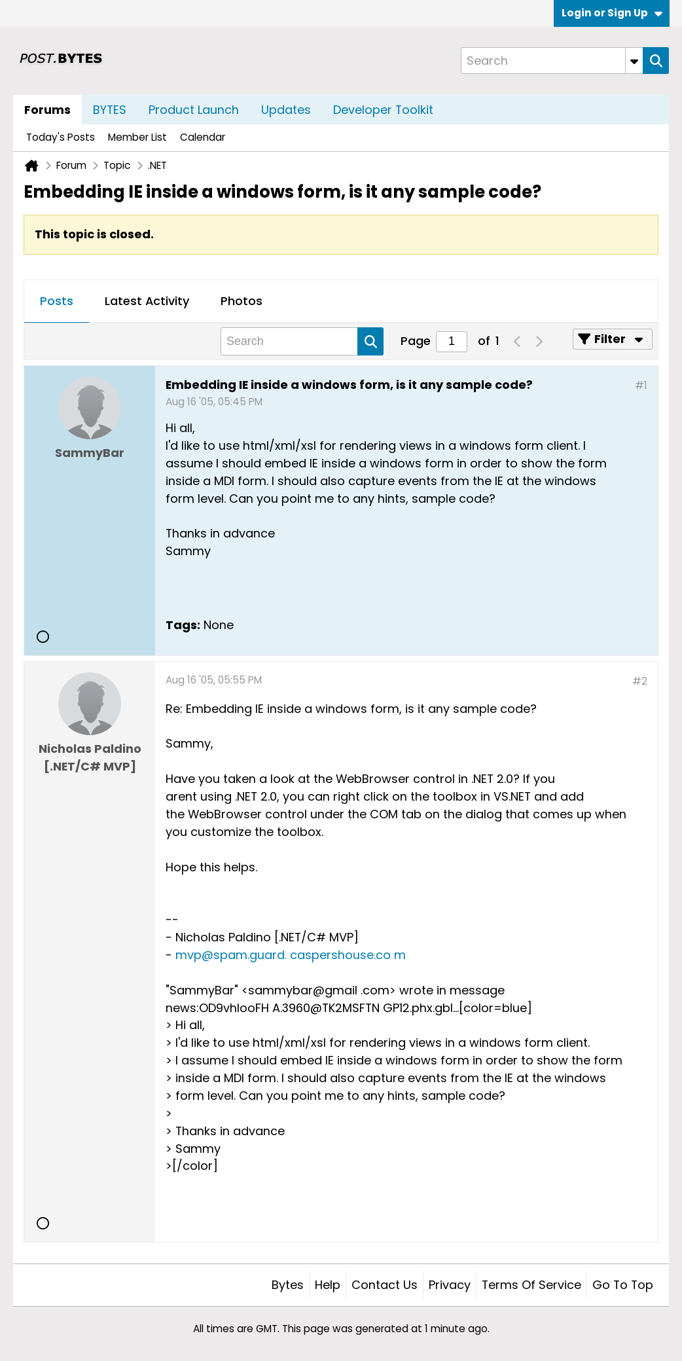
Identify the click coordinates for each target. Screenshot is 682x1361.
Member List (137, 137)
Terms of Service (531, 1285)
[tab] (56, 301)
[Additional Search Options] (634, 60)
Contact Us (384, 1285)
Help (327, 1285)
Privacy (450, 1285)
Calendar (202, 137)
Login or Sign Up (612, 13)
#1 (641, 385)
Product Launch (194, 109)
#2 (639, 681)
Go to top (622, 1285)
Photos (241, 301)
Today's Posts (60, 137)
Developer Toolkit (383, 109)
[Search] (552, 60)
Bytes (288, 1285)
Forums (47, 109)
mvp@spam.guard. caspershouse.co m (290, 955)
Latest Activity (147, 301)
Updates (286, 109)
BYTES (109, 109)
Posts (56, 301)
